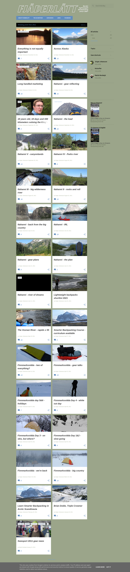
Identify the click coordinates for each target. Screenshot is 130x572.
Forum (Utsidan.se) (80, 18)
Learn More (100, 567)
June (93, 38)
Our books (49, 18)
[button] (48, 58)
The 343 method (37, 18)
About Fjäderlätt (23, 18)
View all (83, 25)
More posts (51, 559)
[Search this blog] (104, 6)
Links (58, 18)
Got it (108, 567)
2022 (92, 35)
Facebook (67, 18)
